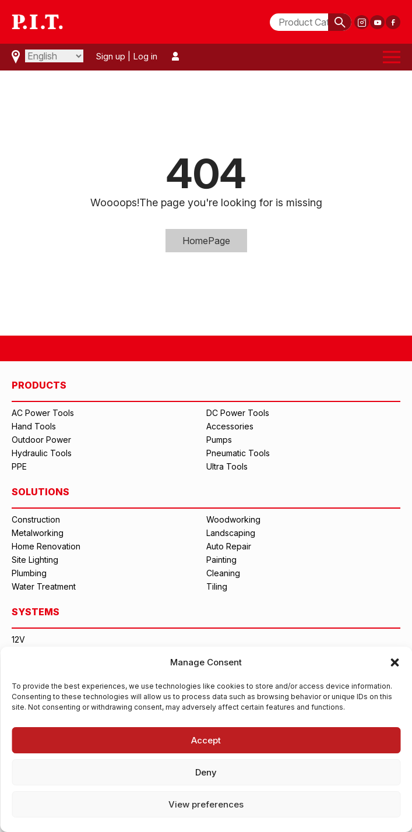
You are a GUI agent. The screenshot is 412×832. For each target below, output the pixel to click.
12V (18, 639)
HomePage (206, 240)
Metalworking (38, 533)
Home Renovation (46, 546)
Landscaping (230, 533)
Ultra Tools (227, 466)
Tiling (216, 586)
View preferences (206, 804)
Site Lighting (35, 560)
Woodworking (233, 519)
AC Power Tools (43, 413)
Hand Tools (34, 426)
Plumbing (29, 573)
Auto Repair (228, 546)
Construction (36, 519)
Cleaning (223, 573)
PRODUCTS (39, 385)
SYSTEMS (35, 612)
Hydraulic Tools (42, 453)
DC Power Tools (237, 413)
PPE (19, 466)
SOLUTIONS (40, 492)
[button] (394, 662)
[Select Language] (54, 56)
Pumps (219, 440)
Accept (206, 740)
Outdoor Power (41, 440)
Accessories (229, 426)
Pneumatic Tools (238, 453)
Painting (221, 560)
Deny (206, 772)
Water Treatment (44, 586)
